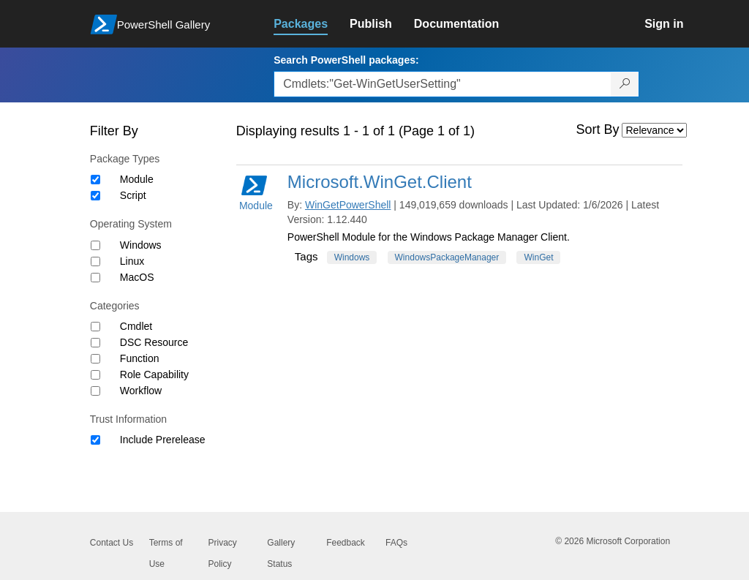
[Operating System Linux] (95, 261)
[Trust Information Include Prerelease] (95, 440)
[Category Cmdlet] (95, 326)
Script (133, 195)
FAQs (396, 543)
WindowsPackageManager (447, 257)
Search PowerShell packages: (346, 60)
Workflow (141, 390)
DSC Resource (154, 342)
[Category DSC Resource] (95, 342)
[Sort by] (654, 130)
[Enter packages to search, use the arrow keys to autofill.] (442, 84)
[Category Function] (95, 359)
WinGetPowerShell (348, 205)
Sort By (598, 129)
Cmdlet (136, 326)
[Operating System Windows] (95, 245)
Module (137, 179)
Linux (132, 261)
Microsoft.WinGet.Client (379, 182)
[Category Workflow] (95, 391)
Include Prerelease (163, 439)
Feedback (345, 543)
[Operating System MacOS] (95, 277)
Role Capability (154, 374)
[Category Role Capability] (95, 375)
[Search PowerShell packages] (625, 84)
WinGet (538, 257)
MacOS (137, 277)
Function (139, 358)
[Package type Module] (95, 179)
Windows (141, 245)
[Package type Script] (95, 195)
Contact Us (111, 543)
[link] (312, 24)
